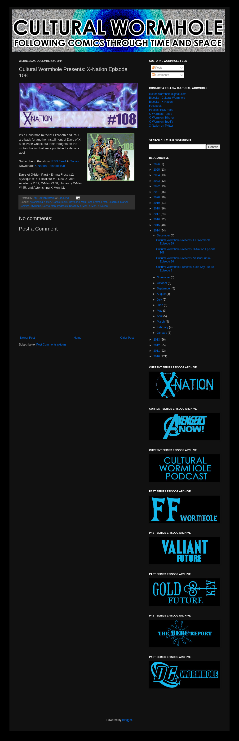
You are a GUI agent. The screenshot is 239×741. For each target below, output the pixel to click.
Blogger (127, 720)
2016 (157, 219)
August (162, 294)
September (164, 288)
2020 (157, 197)
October (162, 283)
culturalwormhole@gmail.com (167, 94)
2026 (157, 164)
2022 (157, 186)
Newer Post (27, 337)
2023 (157, 180)
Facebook (155, 105)
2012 (157, 345)
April (160, 316)
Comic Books (60, 201)
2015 (157, 225)
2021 (157, 192)
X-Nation (103, 205)
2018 (157, 208)
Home (77, 337)
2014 (157, 230)
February (163, 327)
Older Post (127, 337)
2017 (157, 214)
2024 (157, 175)
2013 (157, 339)
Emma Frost (100, 201)
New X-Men (49, 205)
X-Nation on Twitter (161, 125)
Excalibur (113, 201)
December (164, 235)
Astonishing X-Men (40, 201)
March (161, 321)
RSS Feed (58, 161)
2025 (157, 169)
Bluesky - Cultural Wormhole (167, 97)
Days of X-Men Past (80, 201)
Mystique (36, 205)
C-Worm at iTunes (160, 113)
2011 (157, 350)
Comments (160, 75)
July (160, 299)
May (160, 310)
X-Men (92, 205)
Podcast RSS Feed (161, 109)
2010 (157, 356)
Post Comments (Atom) (51, 344)
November (164, 277)
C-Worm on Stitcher (161, 117)
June (160, 305)
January (162, 332)
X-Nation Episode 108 (50, 166)
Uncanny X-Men (78, 205)
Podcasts (62, 205)
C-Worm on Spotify (161, 121)
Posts (157, 67)
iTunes (74, 161)
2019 (157, 202)
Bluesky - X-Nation (161, 101)
